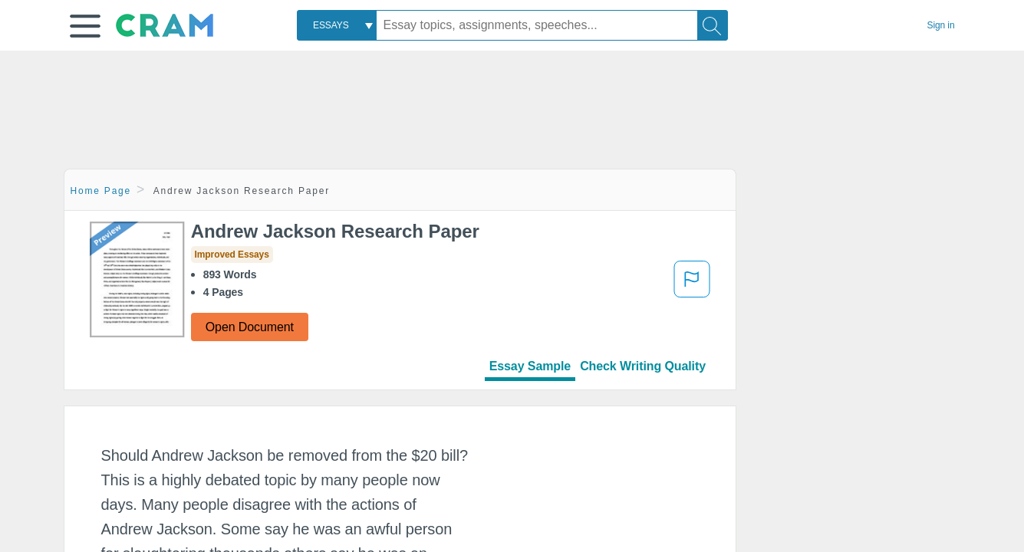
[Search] (712, 25)
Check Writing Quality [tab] (643, 366)
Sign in (941, 25)
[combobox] (337, 25)
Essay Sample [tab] (530, 366)
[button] (85, 26)
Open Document (250, 327)
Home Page (101, 191)
